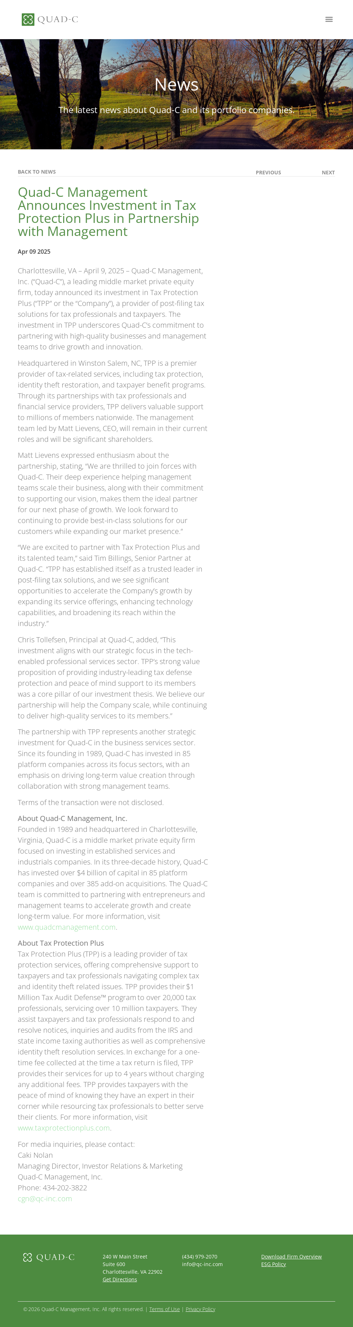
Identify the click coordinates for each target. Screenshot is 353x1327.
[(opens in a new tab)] (315, 172)
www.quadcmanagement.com (67, 927)
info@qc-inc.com (202, 1264)
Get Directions (120, 1279)
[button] (329, 19)
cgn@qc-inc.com (45, 1198)
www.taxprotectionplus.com (64, 1128)
